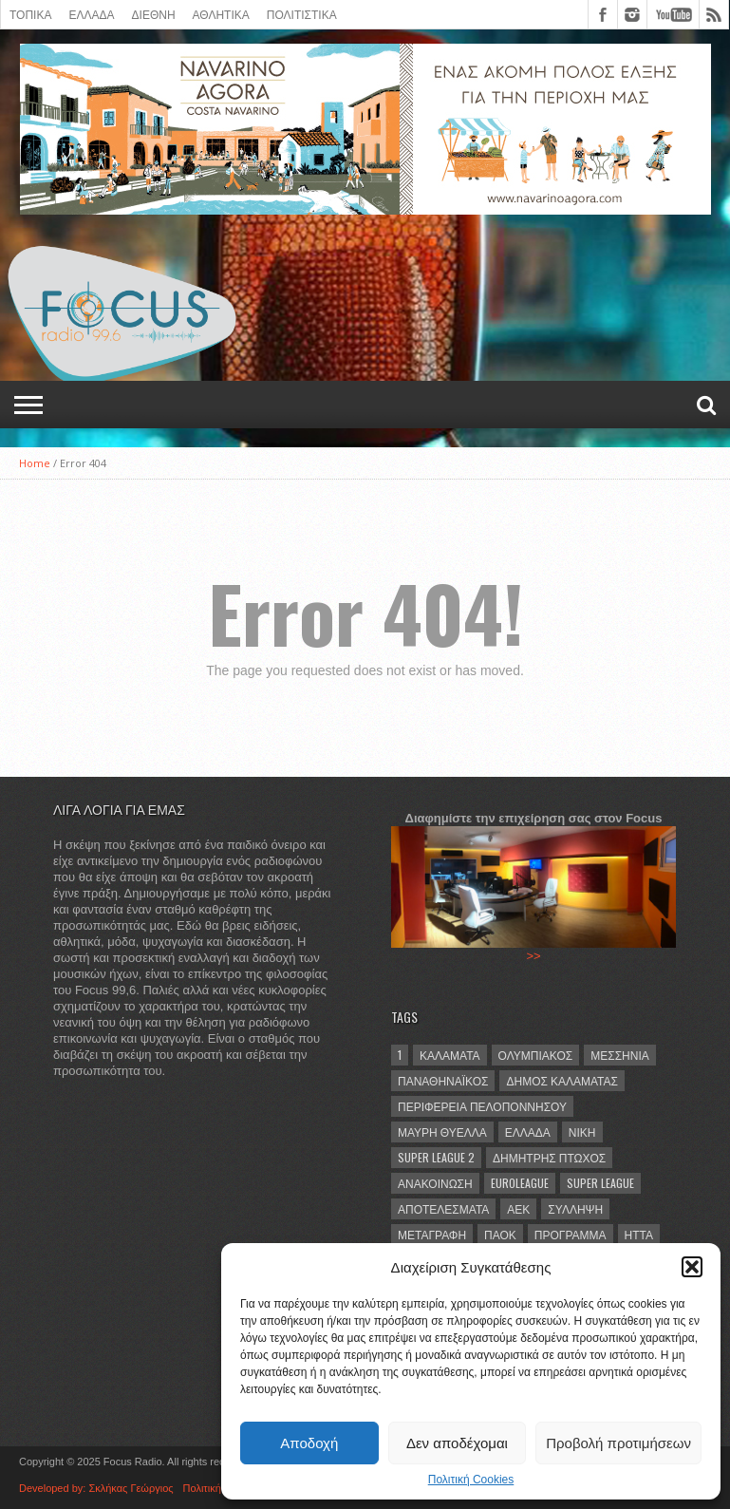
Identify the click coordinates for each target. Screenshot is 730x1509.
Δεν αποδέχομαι (457, 1443)
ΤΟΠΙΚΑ (30, 14)
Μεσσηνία (619, 1055)
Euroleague (520, 1183)
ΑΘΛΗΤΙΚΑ (221, 14)
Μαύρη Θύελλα (442, 1131)
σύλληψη (575, 1208)
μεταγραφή (432, 1234)
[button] (692, 1266)
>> (533, 956)
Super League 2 (436, 1157)
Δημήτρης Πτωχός (549, 1157)
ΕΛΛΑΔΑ (91, 14)
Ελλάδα (528, 1131)
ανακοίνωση (435, 1183)
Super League (600, 1183)
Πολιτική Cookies (471, 1479)
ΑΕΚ (518, 1208)
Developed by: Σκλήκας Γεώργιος (96, 1488)
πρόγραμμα (570, 1234)
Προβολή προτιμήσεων (618, 1443)
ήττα (639, 1234)
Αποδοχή (309, 1443)
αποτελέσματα (443, 1208)
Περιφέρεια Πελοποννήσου (482, 1106)
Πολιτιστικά (302, 14)
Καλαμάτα (450, 1055)
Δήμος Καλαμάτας (561, 1080)
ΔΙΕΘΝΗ (154, 14)
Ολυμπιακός (535, 1055)
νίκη (582, 1131)
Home (34, 463)
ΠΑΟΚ (500, 1234)
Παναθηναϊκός (443, 1080)
